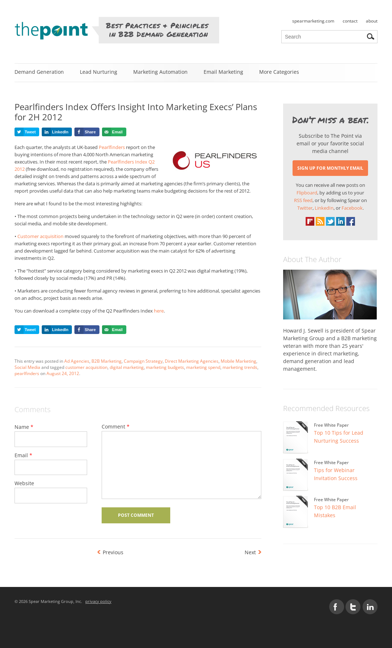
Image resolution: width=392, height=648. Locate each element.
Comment (116, 426)
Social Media (27, 367)
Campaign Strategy (143, 361)
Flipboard (307, 192)
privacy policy (98, 601)
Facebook (352, 208)
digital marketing (127, 367)
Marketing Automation (160, 71)
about (371, 21)
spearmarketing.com (313, 21)
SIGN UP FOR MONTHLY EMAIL (330, 168)
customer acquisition (86, 367)
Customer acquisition (40, 236)
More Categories (279, 71)
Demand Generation (39, 71)
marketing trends (239, 367)
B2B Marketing (106, 361)
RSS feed (303, 200)
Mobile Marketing (238, 361)
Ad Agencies (76, 361)
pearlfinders (27, 373)
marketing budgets (165, 367)
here (159, 310)
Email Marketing (223, 71)
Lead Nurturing (98, 71)
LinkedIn (324, 208)
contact (350, 21)
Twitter (305, 208)
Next (250, 552)
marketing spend (203, 367)
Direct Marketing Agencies (192, 361)
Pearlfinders (112, 147)
